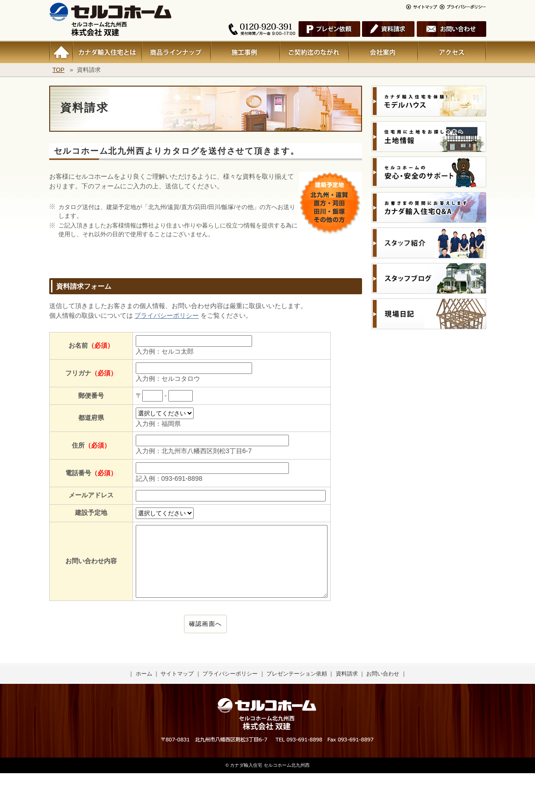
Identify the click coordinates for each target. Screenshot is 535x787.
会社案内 (382, 52)
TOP (58, 69)
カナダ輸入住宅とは (106, 52)
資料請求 (346, 687)
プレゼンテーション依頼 (297, 687)
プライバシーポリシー (166, 315)
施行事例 (244, 52)
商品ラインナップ (175, 52)
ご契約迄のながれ (313, 52)
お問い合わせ (383, 687)
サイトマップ (177, 687)
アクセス (451, 52)
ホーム (60, 52)
